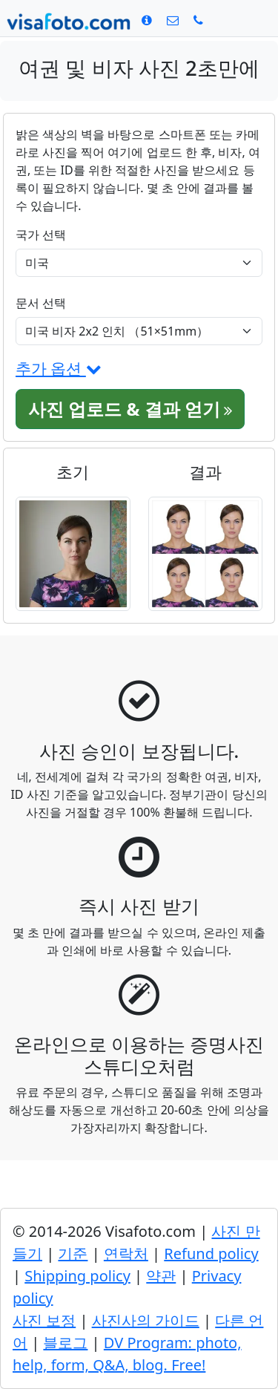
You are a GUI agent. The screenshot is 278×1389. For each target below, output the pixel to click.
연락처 (126, 1253)
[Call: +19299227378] (198, 20)
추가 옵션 (59, 368)
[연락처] (172, 20)
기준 (72, 1253)
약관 (161, 1276)
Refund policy (211, 1253)
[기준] (146, 20)
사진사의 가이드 (145, 1320)
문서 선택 (41, 303)
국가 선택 (41, 234)
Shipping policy (77, 1276)
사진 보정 (44, 1320)
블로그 (65, 1343)
